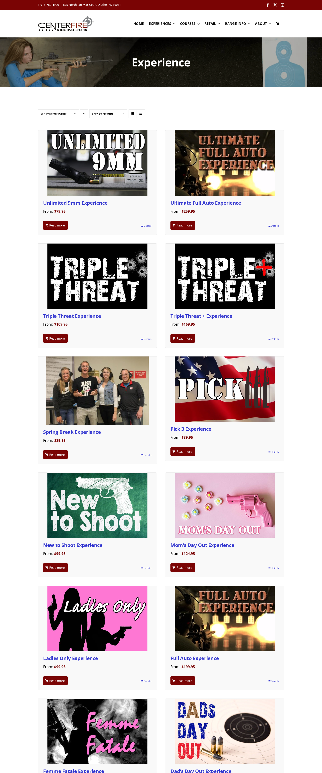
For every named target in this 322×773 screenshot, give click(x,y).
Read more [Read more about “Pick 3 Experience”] (184, 451)
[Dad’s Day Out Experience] (224, 731)
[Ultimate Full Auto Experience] (224, 163)
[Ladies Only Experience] (97, 618)
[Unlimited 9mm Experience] (97, 163)
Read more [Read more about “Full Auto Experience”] (184, 681)
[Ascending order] (84, 113)
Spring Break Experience (72, 431)
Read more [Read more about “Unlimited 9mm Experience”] (57, 225)
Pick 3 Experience (190, 428)
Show (102, 113)
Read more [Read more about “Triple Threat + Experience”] (184, 338)
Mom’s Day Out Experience (202, 545)
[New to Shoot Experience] (97, 505)
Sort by (53, 113)
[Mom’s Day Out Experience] (224, 505)
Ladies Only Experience (70, 658)
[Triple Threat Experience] (97, 276)
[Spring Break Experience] (97, 390)
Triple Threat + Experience (201, 315)
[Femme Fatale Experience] (97, 731)
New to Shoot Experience (72, 545)
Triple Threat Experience (72, 315)
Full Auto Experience (194, 658)
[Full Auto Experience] (224, 618)
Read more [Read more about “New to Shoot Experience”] (57, 567)
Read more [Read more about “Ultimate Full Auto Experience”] (184, 225)
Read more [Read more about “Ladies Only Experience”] (57, 681)
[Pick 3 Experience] (224, 389)
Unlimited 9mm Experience (75, 202)
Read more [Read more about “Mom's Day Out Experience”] (184, 567)
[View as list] (141, 114)
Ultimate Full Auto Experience (205, 202)
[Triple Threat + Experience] (224, 276)
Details (148, 225)
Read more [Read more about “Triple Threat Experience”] (57, 338)
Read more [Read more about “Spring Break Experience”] (57, 455)
